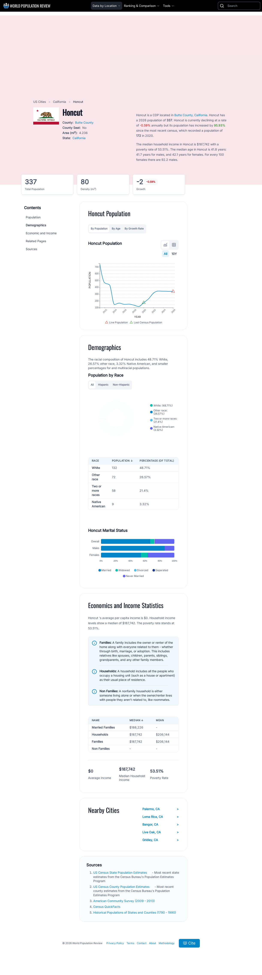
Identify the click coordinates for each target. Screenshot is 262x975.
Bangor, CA (160, 824)
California (60, 101)
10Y (174, 254)
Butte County (84, 122)
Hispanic (103, 384)
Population (33, 217)
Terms (130, 943)
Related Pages (36, 241)
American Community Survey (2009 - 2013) (124, 901)
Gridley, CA (160, 840)
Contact (141, 943)
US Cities (40, 101)
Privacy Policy (115, 943)
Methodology (167, 943)
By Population (99, 228)
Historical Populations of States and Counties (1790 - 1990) (135, 912)
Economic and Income (41, 233)
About (152, 943)
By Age (116, 228)
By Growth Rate (134, 228)
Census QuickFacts (107, 906)
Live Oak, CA (160, 832)
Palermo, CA (160, 809)
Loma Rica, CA (160, 817)
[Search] (243, 6)
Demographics (36, 225)
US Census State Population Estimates (120, 872)
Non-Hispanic (121, 384)
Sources (31, 249)
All (165, 254)
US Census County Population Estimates (121, 886)
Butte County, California (190, 115)
